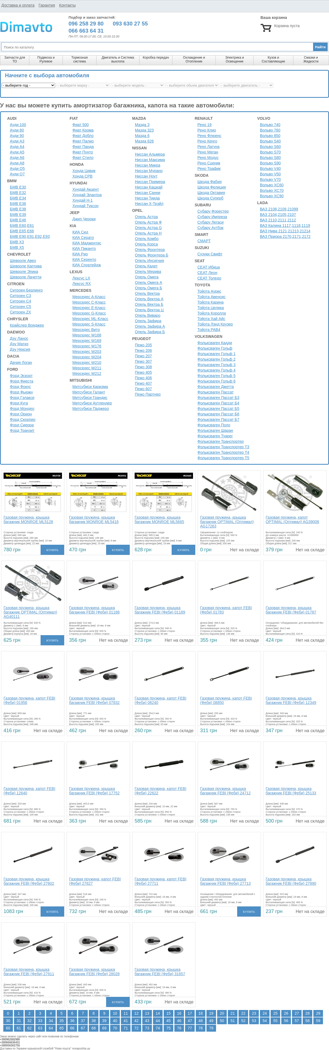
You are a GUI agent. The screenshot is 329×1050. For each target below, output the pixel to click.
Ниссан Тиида (147, 198)
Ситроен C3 (20, 295)
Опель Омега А (148, 282)
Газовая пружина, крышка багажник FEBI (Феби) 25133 (291, 790)
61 (19, 1028)
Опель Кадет (146, 266)
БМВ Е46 (18, 220)
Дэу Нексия (20, 349)
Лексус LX (81, 278)
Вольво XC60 (271, 185)
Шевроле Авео (23, 260)
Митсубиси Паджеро (90, 408)
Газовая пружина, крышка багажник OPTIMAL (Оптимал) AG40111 (30, 612)
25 (275, 1013)
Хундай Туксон (85, 206)
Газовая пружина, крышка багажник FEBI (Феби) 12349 (291, 700)
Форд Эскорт (21, 375)
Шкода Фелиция (211, 187)
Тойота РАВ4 (208, 329)
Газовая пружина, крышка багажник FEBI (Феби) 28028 (94, 971)
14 (158, 1013)
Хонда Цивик (83, 171)
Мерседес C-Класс (89, 302)
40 (115, 1020)
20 (222, 1013)
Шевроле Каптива (26, 266)
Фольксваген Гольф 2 (216, 359)
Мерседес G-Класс (89, 313)
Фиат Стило (82, 157)
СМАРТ (204, 241)
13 (147, 1013)
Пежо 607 (143, 389)
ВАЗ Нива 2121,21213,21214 (285, 231)
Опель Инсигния (149, 260)
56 (286, 1020)
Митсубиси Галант (88, 392)
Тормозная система (79, 59)
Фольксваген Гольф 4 (216, 370)
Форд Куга (19, 403)
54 (265, 1020)
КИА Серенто (84, 259)
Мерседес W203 (86, 351)
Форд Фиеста (21, 381)
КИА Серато (83, 237)
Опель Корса (146, 244)
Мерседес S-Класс (89, 324)
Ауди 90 (17, 135)
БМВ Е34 (18, 198)
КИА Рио (80, 254)
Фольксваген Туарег (215, 436)
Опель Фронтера (150, 249)
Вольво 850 (270, 135)
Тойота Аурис (209, 291)
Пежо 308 (143, 367)
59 (318, 1020)
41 (126, 1020)
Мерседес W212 (86, 373)
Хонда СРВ (82, 176)
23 (254, 1013)
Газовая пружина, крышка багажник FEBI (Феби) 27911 (29, 971)
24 (265, 1013)
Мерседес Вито (86, 329)
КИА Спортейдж (86, 265)
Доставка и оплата (18, 5)
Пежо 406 (143, 378)
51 (233, 1020)
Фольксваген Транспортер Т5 (223, 458)
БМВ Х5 (17, 247)
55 (275, 1020)
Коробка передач (156, 57)
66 (72, 1028)
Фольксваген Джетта (215, 386)
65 (61, 1028)
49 (211, 1020)
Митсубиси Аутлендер (92, 403)
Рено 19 (204, 124)
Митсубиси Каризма (90, 386)
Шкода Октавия (211, 192)
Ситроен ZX (20, 312)
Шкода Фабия (209, 181)
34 (51, 1020)
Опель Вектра (147, 293)
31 (19, 1020)
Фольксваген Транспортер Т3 (223, 447)
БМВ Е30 (18, 187)
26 (286, 1013)
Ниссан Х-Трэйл (149, 203)
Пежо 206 (143, 350)
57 (297, 1020)
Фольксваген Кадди (214, 343)
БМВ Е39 (18, 214)
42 (136, 1020)
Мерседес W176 (86, 346)
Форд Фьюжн (21, 392)
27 (297, 1013)
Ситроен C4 (20, 301)
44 (158, 1020)
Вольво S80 (270, 157)
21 (233, 1013)
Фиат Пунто (82, 152)
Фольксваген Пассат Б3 (218, 397)
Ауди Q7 (17, 174)
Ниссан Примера (150, 181)
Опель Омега (146, 277)
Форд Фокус (20, 386)
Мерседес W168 (86, 335)
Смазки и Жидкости (310, 59)
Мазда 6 (142, 135)
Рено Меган (207, 152)
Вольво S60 (270, 146)
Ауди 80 (17, 130)
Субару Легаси (210, 222)
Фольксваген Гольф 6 (216, 381)
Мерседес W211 (86, 368)
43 (147, 1020)
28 (307, 1013)
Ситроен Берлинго (26, 290)
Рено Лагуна (208, 146)
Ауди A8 (17, 163)
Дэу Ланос (19, 338)
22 (243, 1013)
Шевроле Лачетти (25, 277)
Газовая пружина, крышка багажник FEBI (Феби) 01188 (94, 610)
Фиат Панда (83, 146)
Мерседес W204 (86, 357)
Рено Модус (208, 157)
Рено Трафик (209, 168)
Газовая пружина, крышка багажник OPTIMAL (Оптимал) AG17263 (227, 521)
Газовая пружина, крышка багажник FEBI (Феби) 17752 (94, 790)
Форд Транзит (22, 430)
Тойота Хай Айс (211, 318)
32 (29, 1020)
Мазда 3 (142, 124)
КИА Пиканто (84, 248)
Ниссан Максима (150, 160)
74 (158, 1028)
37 (83, 1020)
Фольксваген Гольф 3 (216, 365)
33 (40, 1020)
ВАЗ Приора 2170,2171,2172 (285, 236)
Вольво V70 (270, 179)
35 (61, 1020)
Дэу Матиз (19, 344)
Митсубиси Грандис (89, 397)
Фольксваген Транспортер (220, 441)
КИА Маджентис (86, 243)
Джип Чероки (84, 219)
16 (179, 1013)
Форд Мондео (22, 408)
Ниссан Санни (147, 192)
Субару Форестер (213, 211)
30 (8, 1020)
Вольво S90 (270, 163)
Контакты (67, 5)
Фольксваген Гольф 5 (216, 375)
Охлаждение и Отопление (194, 59)
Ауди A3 (17, 141)
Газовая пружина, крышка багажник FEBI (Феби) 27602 (29, 881)
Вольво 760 (270, 130)
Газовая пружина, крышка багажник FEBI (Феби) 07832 (94, 700)
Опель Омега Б (148, 288)
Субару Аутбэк (210, 228)
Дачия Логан (21, 362)
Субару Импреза (212, 217)
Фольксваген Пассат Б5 (218, 408)
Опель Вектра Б (149, 304)
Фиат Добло (82, 135)
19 (211, 1013)
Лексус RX (81, 283)
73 (147, 1028)
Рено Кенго (207, 141)
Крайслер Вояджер (27, 325)
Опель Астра (146, 217)
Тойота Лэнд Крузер (215, 324)
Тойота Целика (210, 308)
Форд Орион (21, 414)
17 (190, 1013)
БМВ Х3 (17, 242)
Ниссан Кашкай (149, 187)
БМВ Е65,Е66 (22, 231)
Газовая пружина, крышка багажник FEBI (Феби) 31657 (160, 971)
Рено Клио (206, 130)
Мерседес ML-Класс (90, 318)
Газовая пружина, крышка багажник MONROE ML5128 (28, 519)
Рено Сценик (208, 163)
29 (318, 1013)
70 (115, 1028)
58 (307, 1020)
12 (136, 1013)
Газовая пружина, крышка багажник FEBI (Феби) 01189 (160, 610)
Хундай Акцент (85, 189)
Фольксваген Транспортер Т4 (223, 452)
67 (83, 1028)
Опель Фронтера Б (151, 255)
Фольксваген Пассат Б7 (218, 419)
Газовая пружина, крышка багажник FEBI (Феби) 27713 (225, 881)
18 (200, 1013)
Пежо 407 (143, 383)
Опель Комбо (146, 238)
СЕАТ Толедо (209, 278)
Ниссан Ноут (146, 176)
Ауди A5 (17, 152)
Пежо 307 (143, 361)
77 (190, 1028)
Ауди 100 (18, 124)
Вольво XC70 (271, 190)
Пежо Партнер (148, 394)
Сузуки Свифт (209, 254)
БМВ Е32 (18, 192)
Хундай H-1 (82, 200)
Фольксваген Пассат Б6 (218, 414)
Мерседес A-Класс (89, 297)
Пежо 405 (143, 372)
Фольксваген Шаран (215, 430)
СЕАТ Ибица (208, 267)
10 (115, 1013)
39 (104, 1020)
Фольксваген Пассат (215, 392)
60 (8, 1028)
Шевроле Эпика (24, 271)
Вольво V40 (270, 168)
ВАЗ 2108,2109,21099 (279, 209)
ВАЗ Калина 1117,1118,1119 (285, 225)
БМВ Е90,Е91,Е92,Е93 (30, 236)
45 (168, 1020)
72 (136, 1028)
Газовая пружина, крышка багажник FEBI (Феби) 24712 (225, 790)
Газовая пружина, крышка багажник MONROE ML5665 (159, 519)
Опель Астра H (148, 233)
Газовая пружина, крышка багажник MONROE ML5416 (93, 519)
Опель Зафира (148, 321)
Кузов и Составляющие (273, 59)
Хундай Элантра (87, 195)
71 (126, 1028)
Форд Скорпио (22, 419)
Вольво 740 (270, 124)
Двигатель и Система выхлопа (118, 59)
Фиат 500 (80, 124)
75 (168, 1028)
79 (211, 1028)
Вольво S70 (270, 152)
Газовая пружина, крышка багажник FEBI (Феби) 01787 (291, 610)
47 (190, 1020)
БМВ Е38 (18, 209)
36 (72, 1020)
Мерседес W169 (86, 340)
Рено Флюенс (209, 135)
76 (179, 1028)
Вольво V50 (270, 174)
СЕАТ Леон (207, 272)
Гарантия (47, 5)
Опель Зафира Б (150, 332)
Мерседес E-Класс (89, 308)
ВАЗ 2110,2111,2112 (278, 220)
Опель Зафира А (150, 326)
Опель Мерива (148, 271)
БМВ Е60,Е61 (22, 225)
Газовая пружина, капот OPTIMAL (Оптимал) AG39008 (292, 519)
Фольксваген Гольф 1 (216, 354)
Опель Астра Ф (148, 222)
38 (94, 1020)
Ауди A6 (17, 157)
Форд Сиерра (22, 425)
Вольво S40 (270, 141)
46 (179, 1020)
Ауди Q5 (17, 168)
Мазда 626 (144, 141)
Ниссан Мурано (149, 171)
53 (254, 1020)
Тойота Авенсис (211, 297)
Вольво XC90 (271, 196)
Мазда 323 (144, 130)
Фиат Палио (83, 141)
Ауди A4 (17, 146)
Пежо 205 (143, 345)
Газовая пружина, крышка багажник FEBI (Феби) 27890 (291, 881)
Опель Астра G (148, 228)
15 (168, 1013)
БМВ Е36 (18, 203)
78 (200, 1028)
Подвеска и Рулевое (46, 59)
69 (104, 1028)
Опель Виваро (147, 315)
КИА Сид (80, 232)
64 (51, 1028)
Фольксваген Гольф (214, 348)
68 (94, 1028)
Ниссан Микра (147, 165)
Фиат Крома (82, 130)
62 (29, 1028)
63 (40, 1028)
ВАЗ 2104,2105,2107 (278, 214)
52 (243, 1020)
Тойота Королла (211, 313)
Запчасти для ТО (14, 59)
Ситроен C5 (20, 306)
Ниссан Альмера (150, 154)
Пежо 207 (143, 356)
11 (126, 1013)
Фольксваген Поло (213, 425)
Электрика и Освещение (234, 59)
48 (200, 1020)
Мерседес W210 (86, 362)
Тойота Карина (210, 302)
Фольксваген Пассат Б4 (218, 403)
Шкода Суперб (210, 198)
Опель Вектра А (149, 299)
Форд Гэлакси (22, 397)
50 (222, 1020)
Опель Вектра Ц (149, 310)
